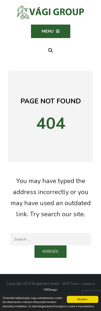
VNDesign (50, 290)
